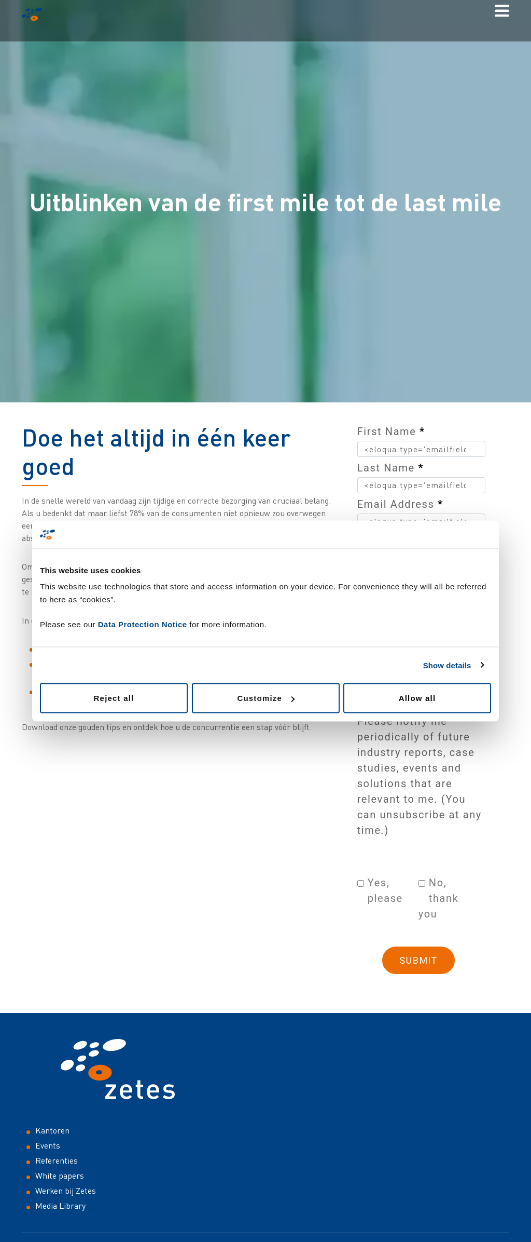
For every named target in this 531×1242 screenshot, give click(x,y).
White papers (59, 1175)
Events (47, 1145)
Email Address (400, 504)
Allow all (417, 698)
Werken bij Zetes (65, 1190)
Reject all (114, 698)
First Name (391, 431)
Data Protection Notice (142, 624)
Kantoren (52, 1130)
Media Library (60, 1205)
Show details (447, 664)
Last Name (390, 468)
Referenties (56, 1160)
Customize (266, 698)
